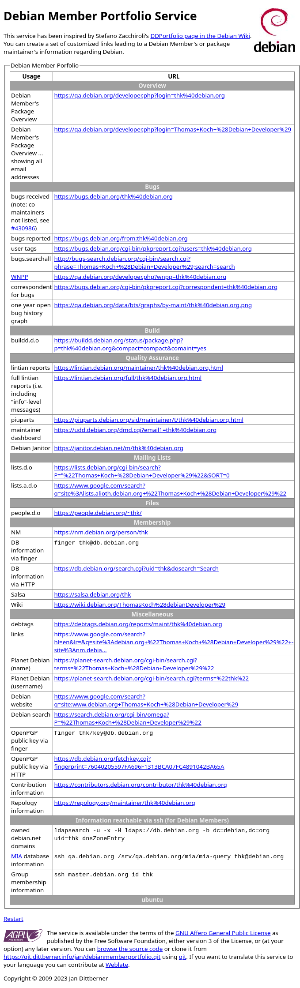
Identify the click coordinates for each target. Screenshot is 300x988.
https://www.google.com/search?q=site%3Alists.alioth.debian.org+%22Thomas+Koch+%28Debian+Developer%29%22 (170, 489)
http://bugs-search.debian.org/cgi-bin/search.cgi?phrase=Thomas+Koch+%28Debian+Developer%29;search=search (144, 262)
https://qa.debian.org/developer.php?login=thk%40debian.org (139, 95)
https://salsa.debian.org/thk (92, 594)
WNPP (19, 277)
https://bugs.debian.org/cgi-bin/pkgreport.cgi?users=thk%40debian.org (153, 248)
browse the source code (130, 949)
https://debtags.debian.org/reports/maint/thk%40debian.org (138, 624)
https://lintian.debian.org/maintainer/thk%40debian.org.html (138, 368)
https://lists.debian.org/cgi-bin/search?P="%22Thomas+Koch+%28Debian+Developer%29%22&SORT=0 (141, 471)
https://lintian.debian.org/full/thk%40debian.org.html (127, 378)
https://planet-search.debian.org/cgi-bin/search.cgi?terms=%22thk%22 (151, 678)
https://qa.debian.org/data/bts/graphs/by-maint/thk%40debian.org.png (153, 305)
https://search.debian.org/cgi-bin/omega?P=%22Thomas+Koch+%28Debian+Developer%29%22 (127, 718)
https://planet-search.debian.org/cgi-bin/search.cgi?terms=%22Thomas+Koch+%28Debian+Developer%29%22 (134, 664)
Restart (13, 919)
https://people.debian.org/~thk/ (97, 513)
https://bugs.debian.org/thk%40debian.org (113, 196)
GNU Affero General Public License (222, 933)
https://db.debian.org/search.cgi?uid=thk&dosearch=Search (136, 568)
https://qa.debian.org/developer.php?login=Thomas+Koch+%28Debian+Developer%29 (172, 129)
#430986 (23, 228)
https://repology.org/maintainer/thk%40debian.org (124, 803)
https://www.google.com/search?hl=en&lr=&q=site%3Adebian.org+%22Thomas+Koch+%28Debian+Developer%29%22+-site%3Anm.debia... (173, 642)
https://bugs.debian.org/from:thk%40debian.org (120, 238)
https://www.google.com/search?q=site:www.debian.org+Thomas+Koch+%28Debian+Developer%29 (146, 700)
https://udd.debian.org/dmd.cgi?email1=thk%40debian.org (135, 430)
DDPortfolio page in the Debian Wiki (200, 36)
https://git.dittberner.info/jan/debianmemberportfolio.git (82, 957)
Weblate (117, 965)
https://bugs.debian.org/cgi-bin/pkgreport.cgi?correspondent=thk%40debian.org (165, 287)
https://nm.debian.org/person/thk (101, 532)
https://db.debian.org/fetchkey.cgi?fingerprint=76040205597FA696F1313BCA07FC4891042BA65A (139, 762)
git (182, 957)
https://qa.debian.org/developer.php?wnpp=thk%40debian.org (140, 277)
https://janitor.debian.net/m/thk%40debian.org (118, 448)
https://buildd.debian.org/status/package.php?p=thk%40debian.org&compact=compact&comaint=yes (130, 344)
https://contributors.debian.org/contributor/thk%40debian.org (140, 785)
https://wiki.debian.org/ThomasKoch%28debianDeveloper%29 (139, 605)
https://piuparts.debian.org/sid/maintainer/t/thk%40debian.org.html (148, 420)
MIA (16, 856)
